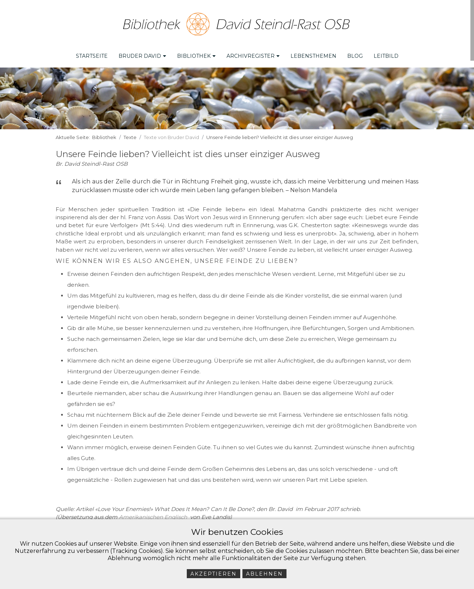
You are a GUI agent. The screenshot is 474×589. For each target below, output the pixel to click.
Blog (355, 54)
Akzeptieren (213, 574)
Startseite (92, 54)
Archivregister (253, 54)
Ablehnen (264, 574)
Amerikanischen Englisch (153, 515)
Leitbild (386, 54)
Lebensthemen (313, 54)
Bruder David (142, 54)
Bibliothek (196, 54)
